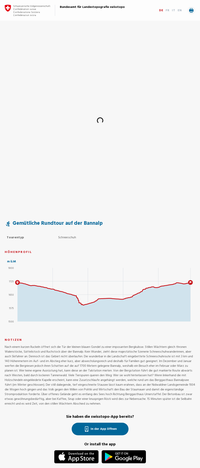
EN (180, 10)
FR (168, 10)
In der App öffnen (100, 429)
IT (173, 10)
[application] (100, 296)
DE (161, 10)
